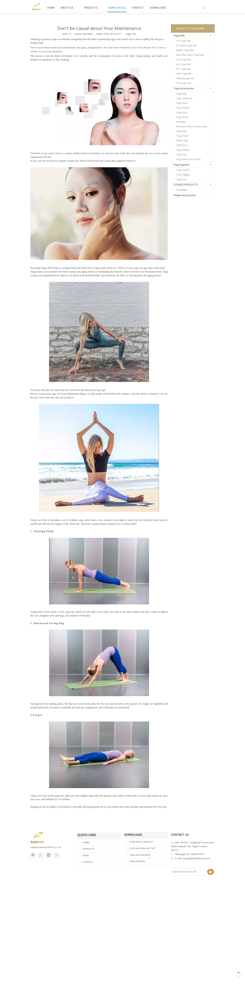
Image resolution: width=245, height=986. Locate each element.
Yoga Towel (182, 135)
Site (134, 33)
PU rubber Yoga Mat (186, 45)
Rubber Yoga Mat (185, 50)
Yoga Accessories (184, 88)
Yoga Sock (181, 179)
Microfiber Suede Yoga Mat (190, 54)
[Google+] (40, 855)
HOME (86, 842)
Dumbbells (181, 189)
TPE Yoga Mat (183, 40)
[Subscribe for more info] (190, 871)
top (238, 972)
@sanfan (194, 858)
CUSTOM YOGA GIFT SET (142, 848)
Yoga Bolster (182, 107)
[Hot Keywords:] (204, 7)
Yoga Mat (179, 35)
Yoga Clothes (183, 169)
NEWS (86, 855)
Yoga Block (182, 102)
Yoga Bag (181, 93)
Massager (181, 121)
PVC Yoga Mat (183, 68)
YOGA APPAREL (138, 861)
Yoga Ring (181, 131)
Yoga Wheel (182, 117)
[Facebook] (32, 855)
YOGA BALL (182, 145)
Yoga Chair (181, 154)
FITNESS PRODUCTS (186, 184)
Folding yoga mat (185, 78)
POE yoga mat (183, 82)
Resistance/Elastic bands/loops (191, 126)
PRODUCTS (89, 848)
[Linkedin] (48, 855)
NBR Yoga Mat (183, 73)
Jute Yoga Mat (183, 64)
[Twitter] (56, 855)
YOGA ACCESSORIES (140, 854)
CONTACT (88, 861)
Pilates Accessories (185, 195)
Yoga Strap (181, 112)
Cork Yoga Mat (183, 59)
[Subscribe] (210, 871)
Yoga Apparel (181, 164)
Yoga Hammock (184, 98)
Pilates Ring (182, 140)
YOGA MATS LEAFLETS (141, 841)
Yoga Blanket (183, 149)
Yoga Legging (183, 174)
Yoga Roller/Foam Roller (188, 159)
